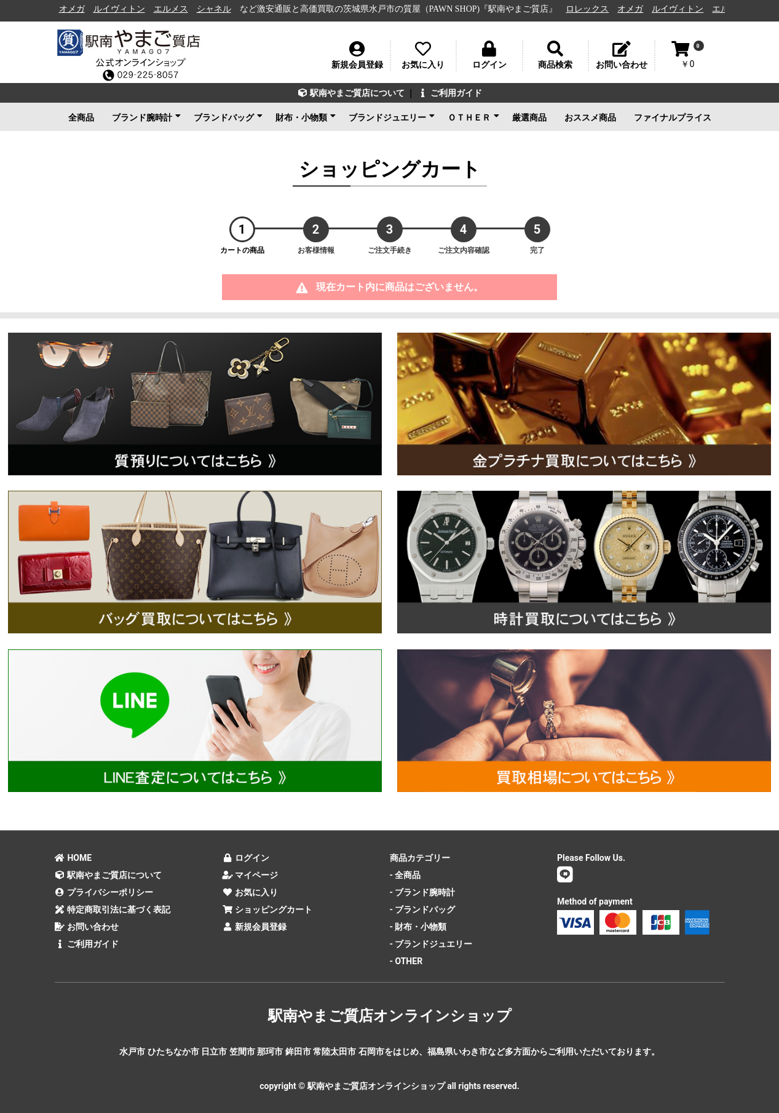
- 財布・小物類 (418, 927)
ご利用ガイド (449, 93)
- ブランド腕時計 (423, 892)
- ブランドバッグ (423, 909)
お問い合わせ (87, 927)
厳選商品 (529, 117)
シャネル (224, 9)
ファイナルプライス (672, 117)
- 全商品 (405, 875)
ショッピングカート (267, 909)
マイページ (250, 875)
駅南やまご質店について (351, 93)
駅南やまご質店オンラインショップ (390, 1015)
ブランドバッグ (228, 116)
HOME (73, 858)
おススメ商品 (590, 117)
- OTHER (406, 961)
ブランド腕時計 (146, 116)
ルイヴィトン (129, 9)
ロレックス (597, 9)
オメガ (82, 9)
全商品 (81, 117)
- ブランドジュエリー (431, 944)
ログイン (245, 858)
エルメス (181, 9)
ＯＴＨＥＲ (473, 116)
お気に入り (250, 892)
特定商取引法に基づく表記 (113, 909)
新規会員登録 (254, 927)
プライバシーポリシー (104, 892)
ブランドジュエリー (392, 116)
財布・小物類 (305, 116)
